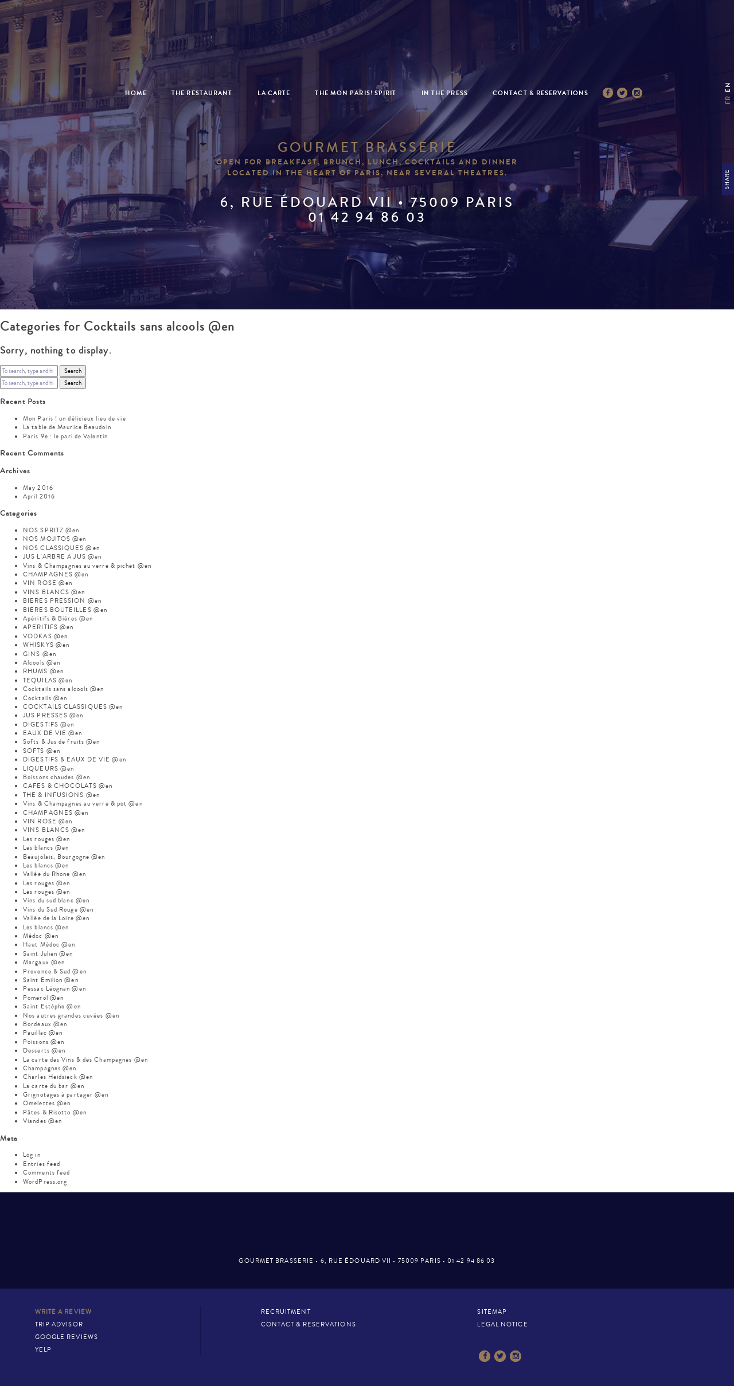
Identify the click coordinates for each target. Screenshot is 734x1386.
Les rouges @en (46, 839)
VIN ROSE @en (47, 583)
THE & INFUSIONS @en (61, 795)
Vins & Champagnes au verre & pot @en (83, 803)
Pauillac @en (43, 1032)
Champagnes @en (49, 1068)
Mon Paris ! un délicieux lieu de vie (74, 418)
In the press (444, 93)
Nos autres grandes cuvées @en (71, 1015)
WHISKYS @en (46, 645)
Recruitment (286, 1312)
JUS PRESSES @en (53, 715)
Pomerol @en (43, 998)
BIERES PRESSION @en (62, 600)
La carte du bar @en (53, 1086)
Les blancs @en (46, 847)
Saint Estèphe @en (52, 1006)
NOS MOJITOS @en (55, 539)
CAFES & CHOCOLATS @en (67, 786)
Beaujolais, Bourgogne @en (64, 857)
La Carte (274, 93)
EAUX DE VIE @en (53, 733)
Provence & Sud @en (55, 971)
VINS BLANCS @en (54, 592)
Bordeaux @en (45, 1024)
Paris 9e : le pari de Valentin (65, 436)
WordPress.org (45, 1181)
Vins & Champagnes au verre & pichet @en (87, 566)
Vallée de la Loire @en (56, 918)
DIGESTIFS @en (48, 724)
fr (728, 100)
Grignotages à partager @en (66, 1094)
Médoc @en (40, 936)
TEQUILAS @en (47, 680)
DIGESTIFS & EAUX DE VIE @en (74, 759)
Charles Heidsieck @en (58, 1077)
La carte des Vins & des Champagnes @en (85, 1059)
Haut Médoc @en (49, 944)
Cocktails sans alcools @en (63, 689)
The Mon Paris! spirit (355, 93)
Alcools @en (41, 662)
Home (135, 93)
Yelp (43, 1349)
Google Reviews (66, 1337)
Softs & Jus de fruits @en (61, 741)
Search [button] (72, 371)
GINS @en (39, 654)
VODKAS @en (45, 636)
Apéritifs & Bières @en (58, 618)
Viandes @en (42, 1121)
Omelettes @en (47, 1103)
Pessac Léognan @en (54, 988)
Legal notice (502, 1324)
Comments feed (46, 1172)
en (728, 87)
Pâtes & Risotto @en (55, 1112)
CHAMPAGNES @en (55, 574)
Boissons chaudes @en (56, 777)
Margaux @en (44, 962)
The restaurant (201, 93)
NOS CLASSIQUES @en (61, 548)
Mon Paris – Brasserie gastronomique (367, 53)
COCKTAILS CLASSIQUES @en (73, 706)
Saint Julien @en (48, 953)
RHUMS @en (43, 671)
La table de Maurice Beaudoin (67, 427)
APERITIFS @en (48, 627)
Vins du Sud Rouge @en (58, 909)
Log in (32, 1155)
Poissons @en (43, 1042)
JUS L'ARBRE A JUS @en (62, 556)
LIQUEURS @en (48, 768)
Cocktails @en (45, 698)
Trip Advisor (59, 1324)
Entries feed (41, 1164)
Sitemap (492, 1312)
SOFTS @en (41, 751)
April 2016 (39, 496)
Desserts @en (44, 1050)
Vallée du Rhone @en (54, 874)
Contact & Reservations (540, 93)
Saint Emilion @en (51, 980)
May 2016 (38, 488)
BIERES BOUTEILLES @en (65, 610)
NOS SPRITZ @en (51, 530)
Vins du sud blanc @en (56, 900)
